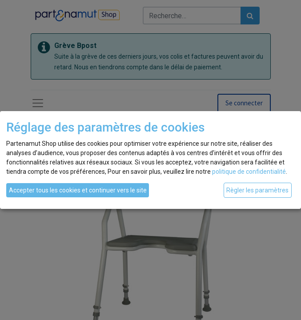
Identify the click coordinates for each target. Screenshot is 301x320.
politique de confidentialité (249, 171)
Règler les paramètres (257, 190)
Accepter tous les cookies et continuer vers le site (78, 190)
